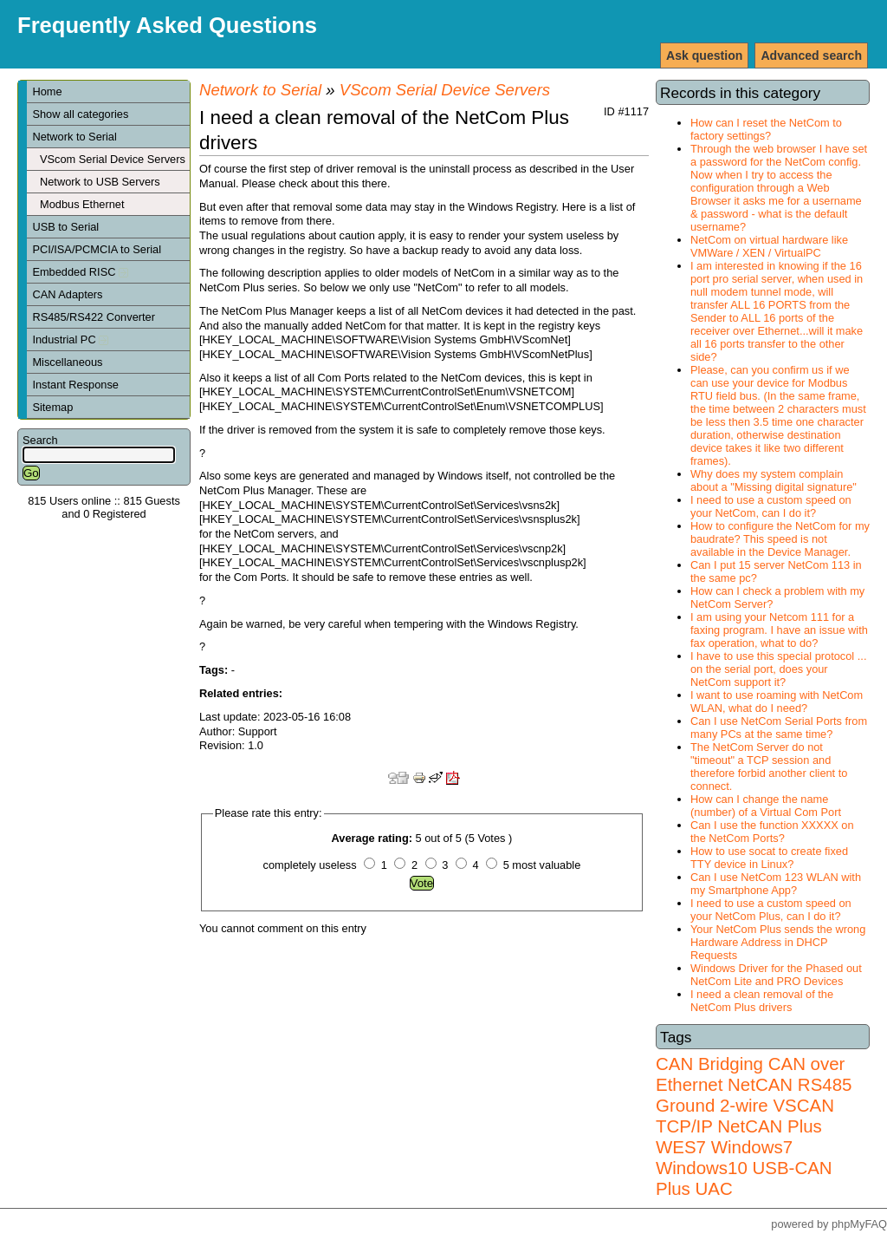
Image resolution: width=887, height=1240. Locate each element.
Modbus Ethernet (82, 204)
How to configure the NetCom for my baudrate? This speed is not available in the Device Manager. (780, 538)
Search (40, 440)
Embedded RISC (80, 271)
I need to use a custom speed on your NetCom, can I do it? (770, 506)
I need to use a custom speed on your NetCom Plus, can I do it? (770, 910)
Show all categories (80, 114)
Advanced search (811, 55)
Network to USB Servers (100, 181)
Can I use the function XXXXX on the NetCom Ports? (772, 832)
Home (47, 91)
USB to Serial (65, 226)
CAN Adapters (67, 294)
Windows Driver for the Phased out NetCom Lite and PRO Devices (776, 975)
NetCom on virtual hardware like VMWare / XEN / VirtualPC (769, 246)
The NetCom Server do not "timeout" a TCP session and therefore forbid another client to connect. (768, 767)
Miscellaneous (67, 362)
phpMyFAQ (859, 1223)
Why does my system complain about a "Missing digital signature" (773, 480)
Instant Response (75, 384)
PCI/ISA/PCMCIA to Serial (96, 249)
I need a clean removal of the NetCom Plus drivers (761, 1001)
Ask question (704, 55)
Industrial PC (70, 339)
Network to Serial (74, 136)
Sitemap (52, 407)
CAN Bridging (709, 1064)
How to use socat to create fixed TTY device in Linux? (769, 858)
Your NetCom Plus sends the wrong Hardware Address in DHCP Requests (777, 942)
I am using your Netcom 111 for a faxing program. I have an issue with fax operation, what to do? (779, 629)
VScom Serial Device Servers (112, 159)
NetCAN (760, 1084)
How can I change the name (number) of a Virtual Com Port (765, 806)
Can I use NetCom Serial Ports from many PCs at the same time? (778, 728)
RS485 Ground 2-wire (753, 1094)
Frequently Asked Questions (167, 25)
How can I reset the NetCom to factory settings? (766, 129)
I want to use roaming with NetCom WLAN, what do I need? (776, 702)
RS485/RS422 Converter (93, 316)
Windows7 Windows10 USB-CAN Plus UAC (744, 1167)
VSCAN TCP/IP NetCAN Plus (745, 1115)
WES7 (681, 1147)
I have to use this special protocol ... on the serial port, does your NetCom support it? (778, 669)
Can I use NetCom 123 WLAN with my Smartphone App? (775, 884)
